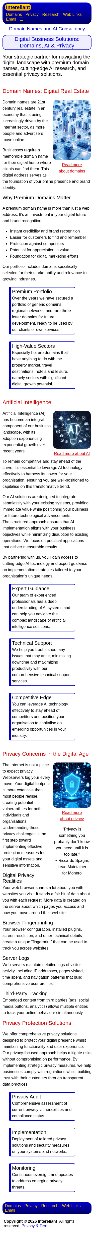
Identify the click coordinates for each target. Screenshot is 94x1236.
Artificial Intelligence (27, 402)
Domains (14, 14)
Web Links (72, 14)
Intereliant (18, 7)
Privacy (32, 14)
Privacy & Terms (36, 1226)
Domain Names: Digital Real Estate (46, 91)
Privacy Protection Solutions (37, 1023)
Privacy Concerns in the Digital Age (46, 754)
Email (11, 19)
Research (50, 14)
